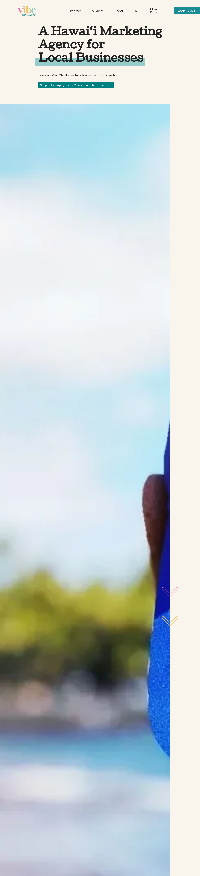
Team (136, 11)
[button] (98, 10)
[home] (27, 10)
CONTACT (187, 11)
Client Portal (154, 10)
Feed (120, 11)
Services (75, 11)
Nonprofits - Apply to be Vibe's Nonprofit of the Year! (75, 85)
